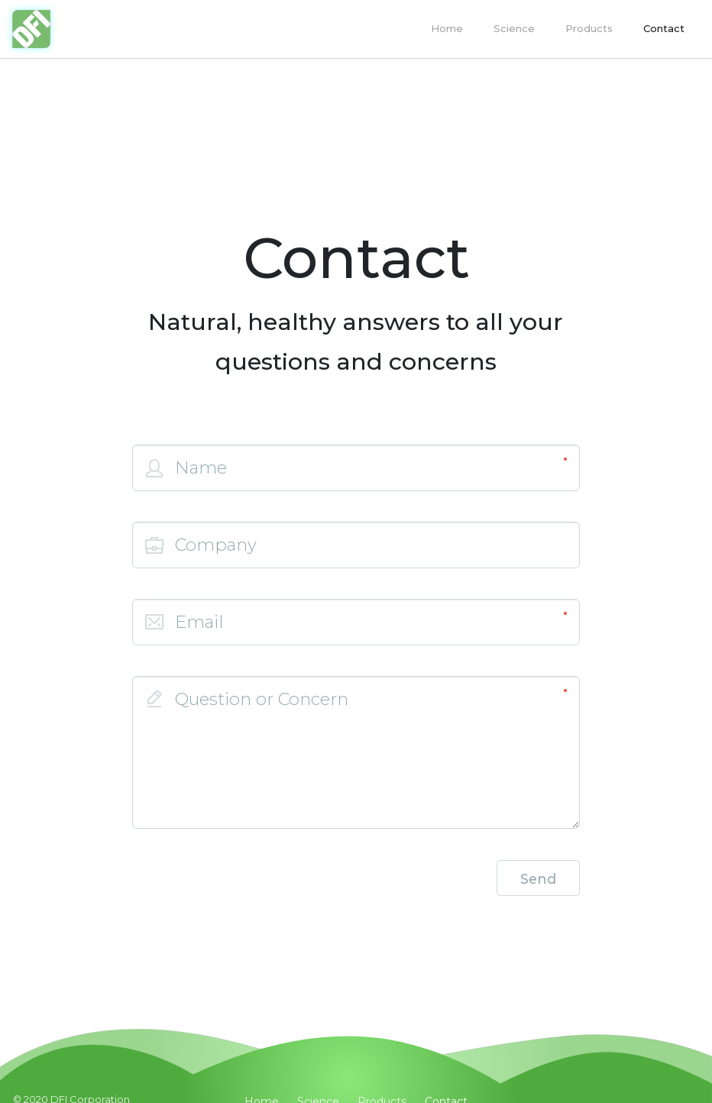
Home (447, 28)
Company (216, 544)
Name (201, 467)
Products (589, 28)
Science (514, 28)
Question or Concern (261, 699)
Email (199, 621)
